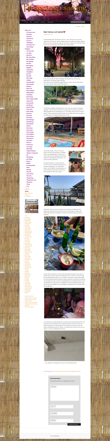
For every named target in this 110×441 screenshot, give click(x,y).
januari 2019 (27, 258)
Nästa (83, 26)
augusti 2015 (28, 291)
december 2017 (28, 267)
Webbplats (53, 420)
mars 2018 (27, 262)
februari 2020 (28, 249)
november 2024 (28, 232)
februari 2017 (28, 274)
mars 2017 (27, 273)
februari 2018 (28, 264)
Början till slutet (28, 300)
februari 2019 (28, 256)
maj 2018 (27, 261)
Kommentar (53, 386)
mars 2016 (27, 282)
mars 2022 (27, 241)
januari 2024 (27, 235)
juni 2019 (27, 253)
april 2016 (27, 280)
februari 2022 (28, 243)
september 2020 (28, 246)
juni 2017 (27, 268)
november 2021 (28, 244)
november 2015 (28, 288)
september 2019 (28, 252)
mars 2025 (27, 226)
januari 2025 (27, 229)
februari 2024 (28, 234)
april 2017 (27, 271)
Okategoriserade (62, 371)
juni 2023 (27, 238)
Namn (53, 406)
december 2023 (28, 237)
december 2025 (28, 222)
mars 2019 (27, 255)
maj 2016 (27, 279)
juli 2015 (27, 292)
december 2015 (28, 286)
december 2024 (28, 231)
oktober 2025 (28, 223)
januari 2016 (27, 285)
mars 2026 (27, 217)
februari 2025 (28, 228)
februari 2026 (28, 219)
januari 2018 (27, 265)
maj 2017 (27, 270)
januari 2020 (27, 250)
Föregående (78, 26)
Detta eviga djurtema (29, 306)
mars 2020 (27, 247)
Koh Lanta (56, 371)
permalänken (78, 371)
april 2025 (27, 225)
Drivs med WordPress (55, 436)
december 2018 (28, 259)
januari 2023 (27, 240)
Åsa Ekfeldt (69, 371)
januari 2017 (27, 276)
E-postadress (54, 413)
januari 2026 (27, 220)
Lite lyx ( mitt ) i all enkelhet (31, 302)
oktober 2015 (28, 289)
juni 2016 (27, 277)
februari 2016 (28, 283)
